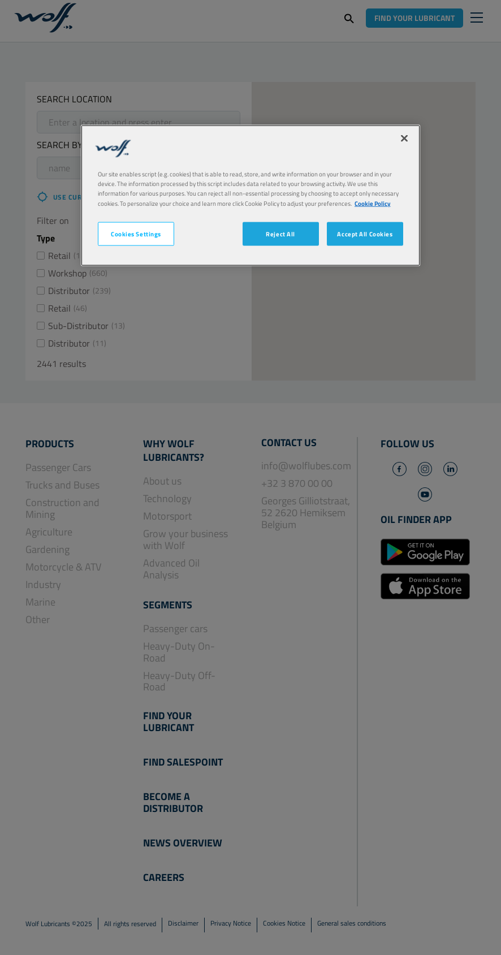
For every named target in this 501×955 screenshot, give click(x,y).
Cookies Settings (136, 233)
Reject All (280, 233)
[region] (250, 195)
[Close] (404, 138)
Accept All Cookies (364, 233)
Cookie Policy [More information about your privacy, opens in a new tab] (373, 203)
